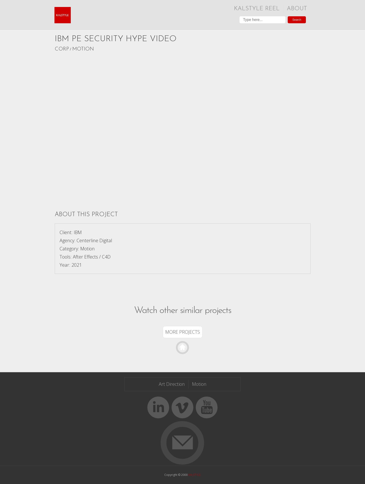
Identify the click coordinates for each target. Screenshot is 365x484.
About (297, 9)
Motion (83, 49)
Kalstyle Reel (257, 9)
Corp (62, 49)
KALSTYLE (194, 475)
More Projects (182, 332)
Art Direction (172, 384)
